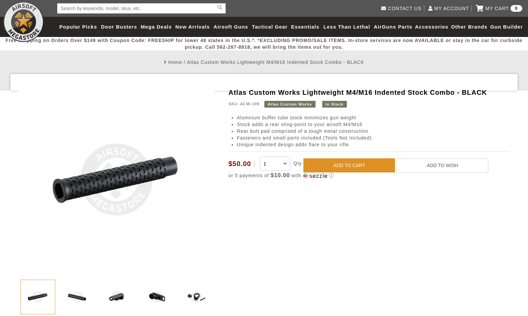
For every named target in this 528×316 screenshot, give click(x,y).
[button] (368, 175)
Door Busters (119, 27)
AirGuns (385, 27)
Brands (478, 27)
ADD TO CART (349, 165)
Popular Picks (78, 27)
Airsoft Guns (230, 27)
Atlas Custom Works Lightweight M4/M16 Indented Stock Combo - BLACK (275, 62)
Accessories (431, 27)
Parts (405, 27)
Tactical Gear (270, 27)
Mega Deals (156, 27)
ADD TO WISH (442, 165)
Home (175, 62)
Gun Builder (506, 27)
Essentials (305, 27)
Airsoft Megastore (23, 22)
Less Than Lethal (347, 27)
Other (458, 27)
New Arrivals (192, 27)
